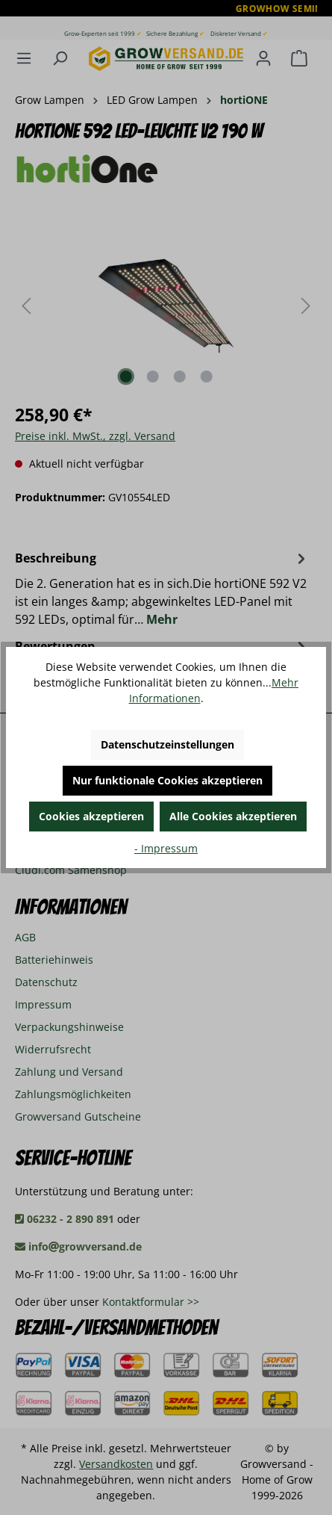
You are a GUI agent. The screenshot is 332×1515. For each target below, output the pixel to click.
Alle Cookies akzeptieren (233, 816)
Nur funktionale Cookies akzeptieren (167, 780)
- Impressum (166, 848)
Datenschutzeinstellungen (167, 744)
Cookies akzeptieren (91, 816)
